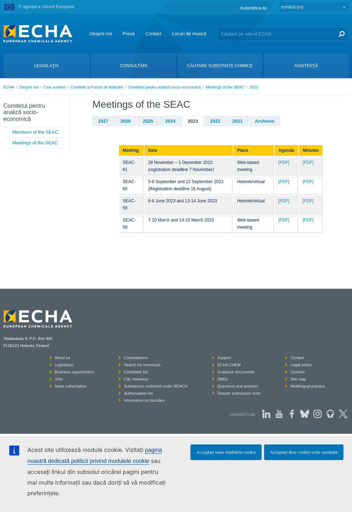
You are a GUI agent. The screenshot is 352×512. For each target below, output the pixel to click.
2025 (148, 121)
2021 (237, 121)
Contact (154, 33)
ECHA (9, 87)
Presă (129, 33)
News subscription (70, 386)
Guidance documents (235, 372)
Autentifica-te (253, 8)
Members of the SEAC (35, 132)
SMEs (222, 379)
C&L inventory (136, 379)
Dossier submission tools (239, 393)
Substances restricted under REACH (156, 386)
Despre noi (101, 33)
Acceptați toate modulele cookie (226, 452)
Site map (298, 379)
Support (224, 358)
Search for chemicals (142, 365)
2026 (125, 121)
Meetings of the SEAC (225, 87)
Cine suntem (54, 87)
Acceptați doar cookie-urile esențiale (304, 452)
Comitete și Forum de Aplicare (96, 87)
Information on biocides (144, 400)
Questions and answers (237, 386)
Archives (264, 121)
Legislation (64, 365)
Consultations (136, 358)
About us (62, 358)
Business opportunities (74, 372)
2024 (170, 121)
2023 (253, 87)
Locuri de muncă (189, 33)
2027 (103, 121)
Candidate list (136, 372)
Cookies (297, 372)
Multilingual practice (307, 386)
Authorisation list (138, 393)
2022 (215, 121)
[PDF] (283, 162)
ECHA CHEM (229, 365)
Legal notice (300, 365)
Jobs (59, 379)
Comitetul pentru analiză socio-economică (164, 87)
